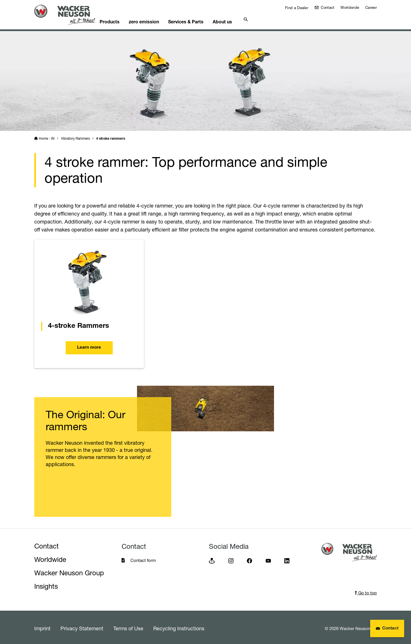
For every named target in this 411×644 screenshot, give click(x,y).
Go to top (366, 591)
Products (120, 19)
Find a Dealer (296, 7)
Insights (46, 584)
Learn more (89, 346)
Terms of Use (128, 626)
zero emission (157, 19)
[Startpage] (69, 15)
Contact (327, 7)
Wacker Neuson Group (69, 571)
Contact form (143, 558)
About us (241, 19)
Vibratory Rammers (75, 136)
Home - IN (47, 136)
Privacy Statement (82, 626)
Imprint (42, 626)
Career (371, 7)
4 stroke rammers (110, 137)
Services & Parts (201, 19)
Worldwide (350, 7)
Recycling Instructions (178, 626)
